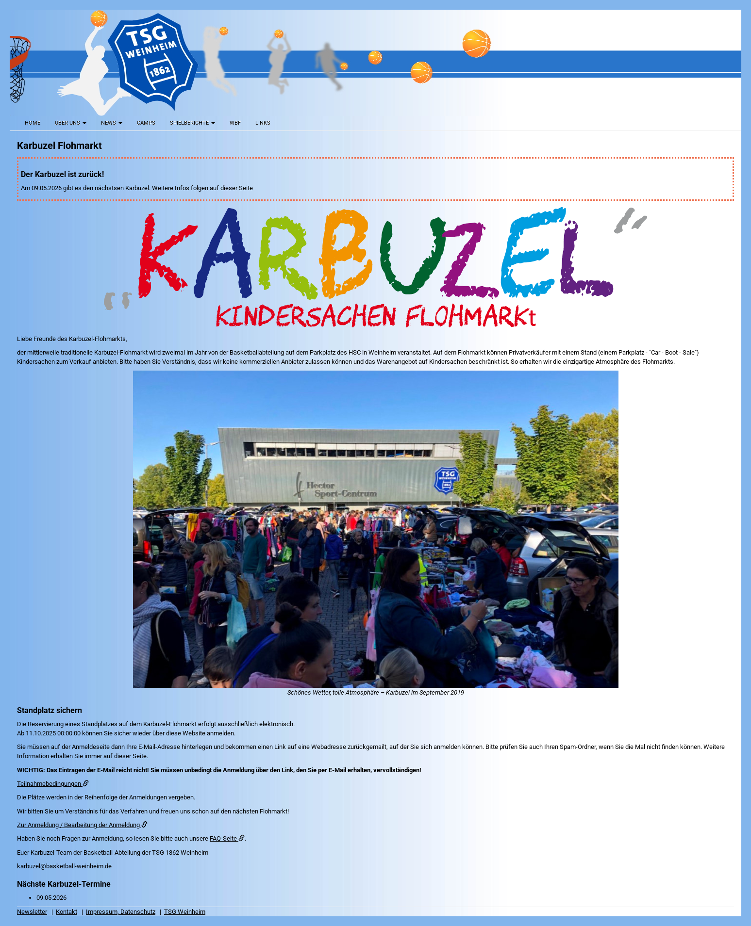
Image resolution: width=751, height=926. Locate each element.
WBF (235, 123)
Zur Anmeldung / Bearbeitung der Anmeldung (82, 825)
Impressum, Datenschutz (120, 911)
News (111, 123)
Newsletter (32, 911)
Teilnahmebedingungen (53, 783)
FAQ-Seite (227, 838)
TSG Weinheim (184, 911)
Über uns (70, 123)
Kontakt (66, 911)
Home (32, 123)
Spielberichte (192, 123)
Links (262, 123)
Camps (146, 123)
